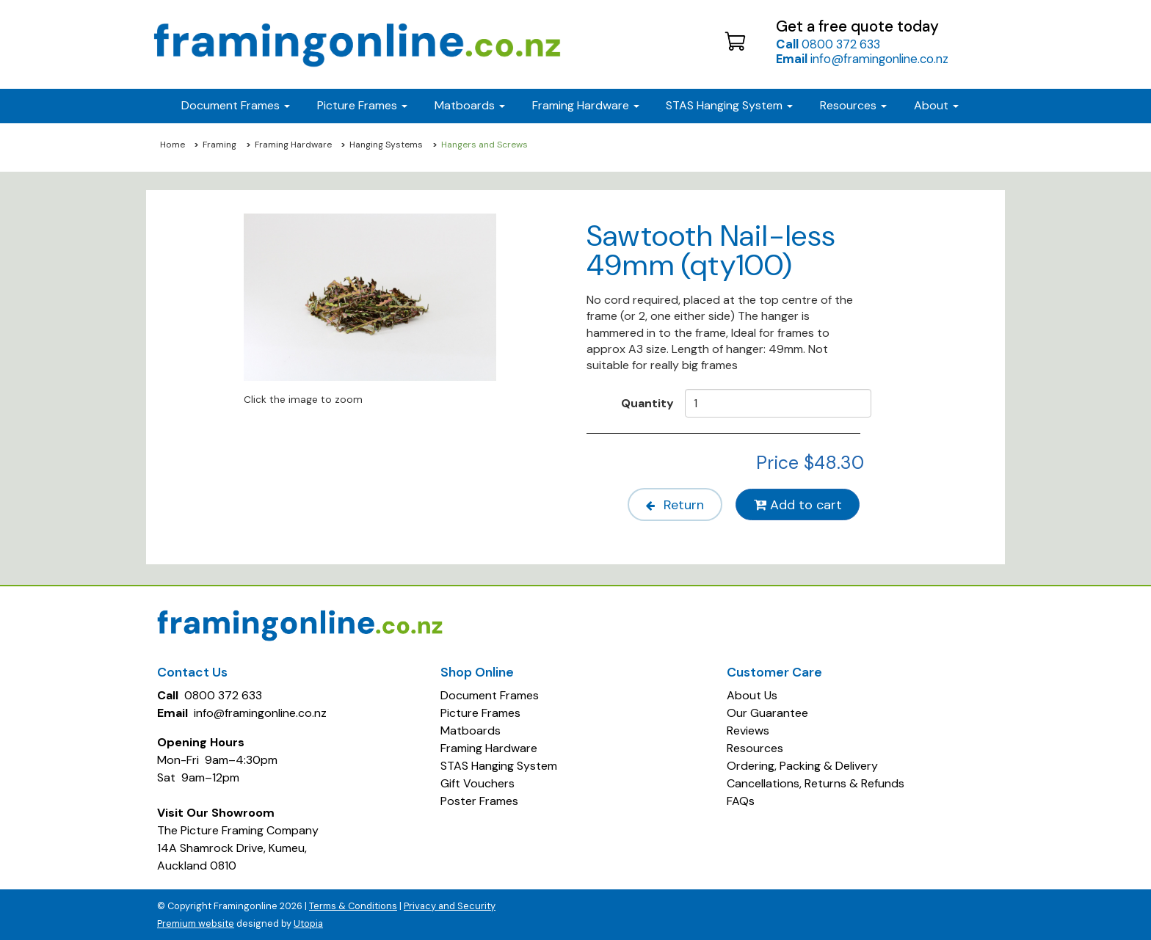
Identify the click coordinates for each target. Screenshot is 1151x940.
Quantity (647, 403)
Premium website (195, 923)
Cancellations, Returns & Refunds (815, 782)
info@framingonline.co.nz (862, 59)
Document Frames (489, 694)
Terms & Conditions (353, 905)
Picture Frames (480, 712)
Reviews (748, 729)
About (936, 105)
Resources (853, 105)
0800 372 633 (828, 44)
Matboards (470, 729)
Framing (219, 144)
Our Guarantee (767, 712)
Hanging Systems (386, 144)
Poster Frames (479, 800)
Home (172, 144)
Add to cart (797, 504)
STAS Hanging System (498, 765)
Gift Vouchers (477, 782)
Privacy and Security (449, 905)
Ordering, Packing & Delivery (802, 765)
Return (670, 504)
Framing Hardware (293, 144)
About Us (752, 694)
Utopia (308, 923)
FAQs (741, 800)
